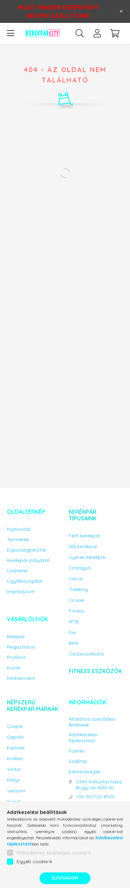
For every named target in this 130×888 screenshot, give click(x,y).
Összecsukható (86, 654)
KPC (12, 823)
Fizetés (77, 751)
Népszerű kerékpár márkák (32, 705)
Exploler (16, 748)
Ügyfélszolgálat (25, 581)
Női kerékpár (83, 546)
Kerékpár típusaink (82, 515)
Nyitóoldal (19, 529)
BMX (73, 643)
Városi (76, 579)
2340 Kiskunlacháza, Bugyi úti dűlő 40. (99, 785)
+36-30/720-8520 (95, 797)
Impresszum (21, 592)
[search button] (80, 33)
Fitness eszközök (95, 671)
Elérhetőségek (85, 772)
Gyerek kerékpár (87, 557)
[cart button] (114, 33)
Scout (13, 802)
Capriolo (17, 812)
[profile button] (97, 33)
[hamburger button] (10, 33)
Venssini (16, 791)
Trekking (78, 589)
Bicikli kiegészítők (34, 840)
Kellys (13, 780)
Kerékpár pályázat (28, 560)
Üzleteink (17, 571)
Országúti (80, 568)
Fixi (72, 632)
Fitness (77, 611)
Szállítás (78, 761)
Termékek (18, 540)
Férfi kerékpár (84, 536)
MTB (74, 622)
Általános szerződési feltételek (92, 722)
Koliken (15, 759)
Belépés (16, 637)
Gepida (15, 737)
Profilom (16, 657)
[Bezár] (121, 11)
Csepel (15, 726)
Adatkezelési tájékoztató (83, 738)
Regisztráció (21, 647)
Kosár (13, 668)
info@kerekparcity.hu (98, 809)
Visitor (14, 769)
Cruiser (77, 600)
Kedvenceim (21, 678)
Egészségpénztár (26, 550)
